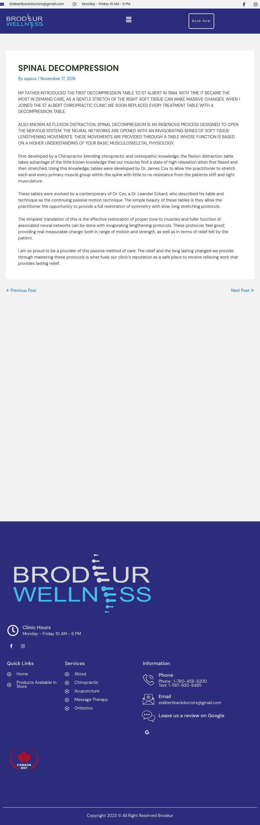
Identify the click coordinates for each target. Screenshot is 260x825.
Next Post (242, 291)
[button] (128, 19)
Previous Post (21, 291)
